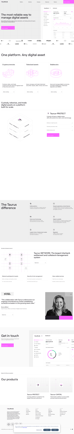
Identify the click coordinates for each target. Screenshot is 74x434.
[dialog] (37, 428)
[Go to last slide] (67, 294)
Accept (47, 429)
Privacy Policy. (25, 427)
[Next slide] (71, 294)
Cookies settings (39, 429)
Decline (55, 429)
